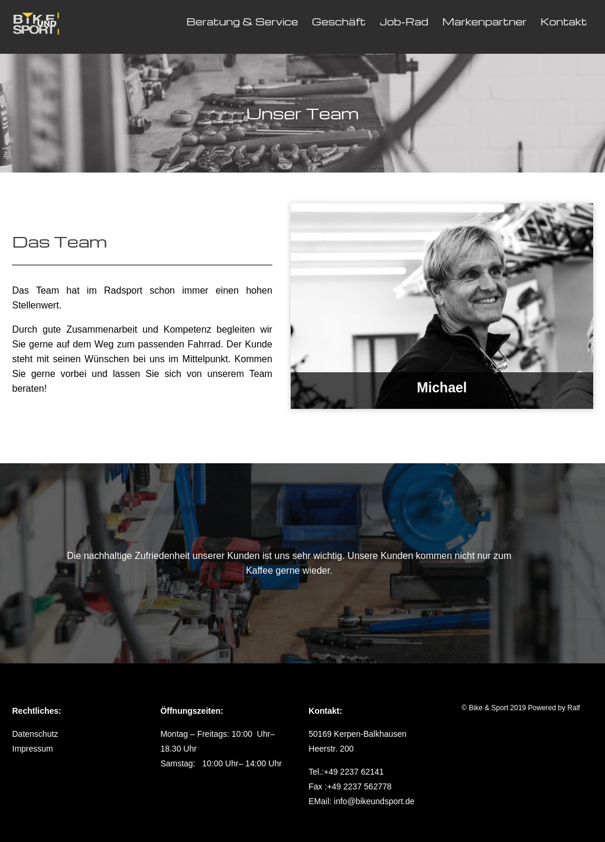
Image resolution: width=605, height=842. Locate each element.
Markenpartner (484, 21)
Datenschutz (35, 734)
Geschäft (339, 21)
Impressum (32, 748)
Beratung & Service (242, 21)
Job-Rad (403, 21)
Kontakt (564, 21)
